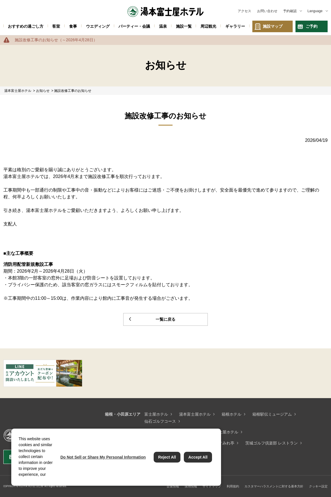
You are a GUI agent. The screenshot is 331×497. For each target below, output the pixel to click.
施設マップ (273, 26)
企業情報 (173, 486)
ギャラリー (235, 26)
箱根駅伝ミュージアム (272, 414)
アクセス (244, 11)
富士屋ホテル (156, 414)
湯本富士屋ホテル (195, 414)
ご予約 (311, 26)
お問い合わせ (267, 11)
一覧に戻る (165, 319)
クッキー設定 (318, 486)
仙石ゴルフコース (160, 421)
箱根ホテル (231, 414)
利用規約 (233, 486)
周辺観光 (208, 26)
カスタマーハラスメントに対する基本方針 (273, 486)
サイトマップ (211, 486)
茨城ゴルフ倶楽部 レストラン (271, 443)
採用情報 (191, 486)
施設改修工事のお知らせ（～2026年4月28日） (56, 40)
